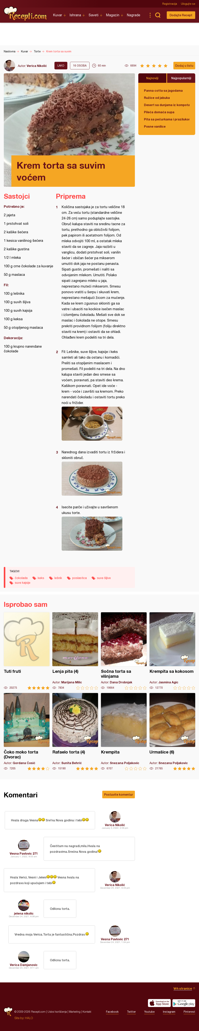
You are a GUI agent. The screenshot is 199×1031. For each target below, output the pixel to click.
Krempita (124, 731)
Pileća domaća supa (159, 112)
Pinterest (189, 1011)
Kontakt (87, 1011)
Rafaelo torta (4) (75, 731)
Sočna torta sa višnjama (124, 651)
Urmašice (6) (172, 731)
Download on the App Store (159, 1003)
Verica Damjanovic (24, 965)
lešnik (58, 578)
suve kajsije (22, 582)
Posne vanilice (155, 126)
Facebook (112, 1011)
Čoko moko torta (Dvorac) (27, 731)
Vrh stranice (183, 988)
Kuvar (57, 15)
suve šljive (104, 578)
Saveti (93, 15)
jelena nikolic (24, 913)
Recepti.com (25, 13)
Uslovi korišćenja (57, 1011)
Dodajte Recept (181, 15)
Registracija (169, 3)
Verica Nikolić (37, 65)
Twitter (131, 1011)
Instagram (169, 1011)
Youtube (149, 1011)
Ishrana (75, 15)
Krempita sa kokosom (172, 651)
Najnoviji (152, 78)
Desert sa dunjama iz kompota (167, 105)
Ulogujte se (188, 3)
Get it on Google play (183, 1003)
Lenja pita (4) (75, 651)
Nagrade (133, 15)
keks (41, 578)
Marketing (74, 1011)
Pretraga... (157, 15)
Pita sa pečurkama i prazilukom (167, 119)
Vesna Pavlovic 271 (24, 853)
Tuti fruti (27, 651)
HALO (29, 1018)
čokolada (21, 578)
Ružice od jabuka (157, 97)
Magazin (112, 15)
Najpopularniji (181, 78)
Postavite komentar (118, 794)
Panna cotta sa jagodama (163, 90)
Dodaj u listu (184, 65)
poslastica (79, 578)
